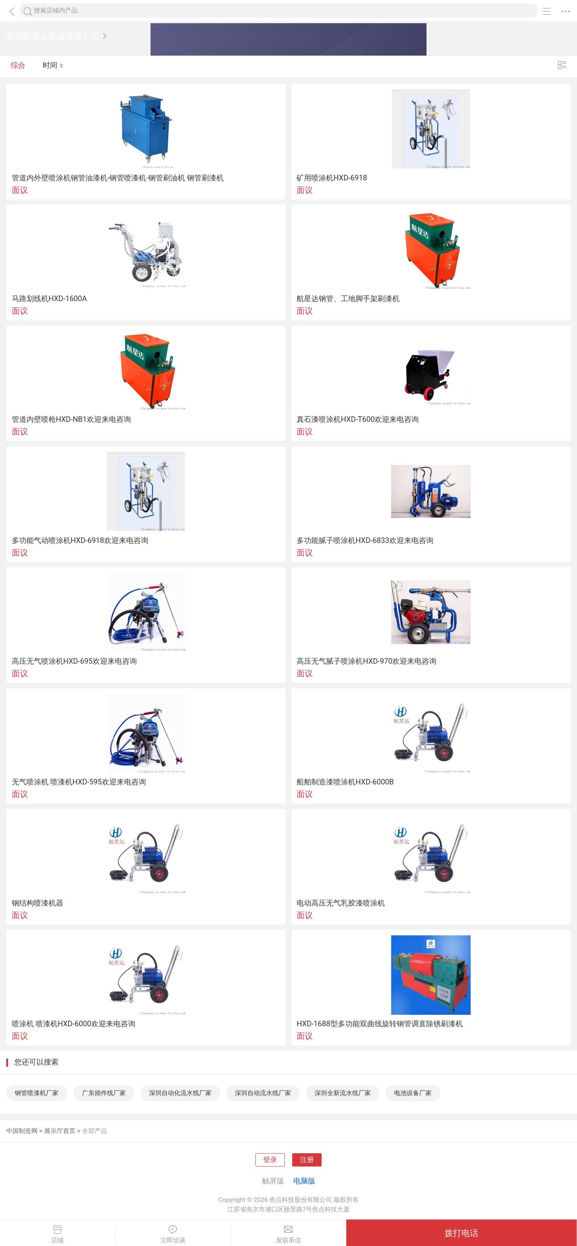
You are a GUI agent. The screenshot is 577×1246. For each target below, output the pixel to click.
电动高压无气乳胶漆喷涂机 (341, 903)
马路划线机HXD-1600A (49, 298)
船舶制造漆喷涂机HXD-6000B (345, 782)
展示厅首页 (59, 1130)
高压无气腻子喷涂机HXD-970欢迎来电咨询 (366, 661)
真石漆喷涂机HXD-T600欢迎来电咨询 (358, 419)
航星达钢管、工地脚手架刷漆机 (348, 298)
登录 (270, 1160)
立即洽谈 (173, 1234)
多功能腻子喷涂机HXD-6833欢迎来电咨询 (365, 540)
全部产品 (94, 1130)
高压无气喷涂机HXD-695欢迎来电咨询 (74, 661)
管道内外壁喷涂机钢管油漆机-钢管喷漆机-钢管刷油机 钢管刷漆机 (118, 177)
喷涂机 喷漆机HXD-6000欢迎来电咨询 (73, 1023)
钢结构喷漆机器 (37, 903)
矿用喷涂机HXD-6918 (332, 177)
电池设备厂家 (413, 1093)
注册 (307, 1160)
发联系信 (288, 1234)
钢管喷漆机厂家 (37, 1093)
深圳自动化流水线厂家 (180, 1093)
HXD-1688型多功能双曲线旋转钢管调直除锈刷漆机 (380, 1023)
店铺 (57, 1234)
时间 (53, 66)
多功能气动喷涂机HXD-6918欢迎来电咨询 (80, 540)
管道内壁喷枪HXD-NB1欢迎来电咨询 (71, 419)
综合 (18, 66)
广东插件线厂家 (104, 1093)
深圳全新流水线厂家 (343, 1093)
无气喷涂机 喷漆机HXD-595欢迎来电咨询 (79, 782)
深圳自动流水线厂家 (263, 1093)
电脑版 (304, 1180)
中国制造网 (22, 1130)
